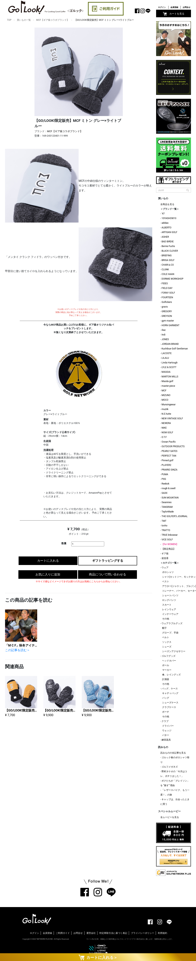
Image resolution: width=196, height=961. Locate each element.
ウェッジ (166, 730)
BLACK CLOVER (170, 251)
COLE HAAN (168, 274)
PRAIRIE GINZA (169, 469)
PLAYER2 (166, 465)
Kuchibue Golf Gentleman (175, 348)
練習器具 (166, 739)
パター (165, 735)
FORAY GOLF (168, 292)
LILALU (165, 358)
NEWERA (166, 423)
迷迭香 (165, 558)
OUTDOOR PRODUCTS (173, 446)
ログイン (162, 7)
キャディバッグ (170, 693)
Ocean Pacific (169, 441)
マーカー (166, 670)
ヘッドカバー (169, 660)
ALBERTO (166, 227)
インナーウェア (170, 614)
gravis (165, 306)
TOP (9, 20)
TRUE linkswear (170, 535)
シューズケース (170, 702)
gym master (168, 320)
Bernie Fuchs (168, 246)
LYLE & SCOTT (169, 367)
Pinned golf (167, 460)
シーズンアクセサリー (173, 651)
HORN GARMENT (170, 325)
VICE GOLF (167, 539)
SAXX (164, 493)
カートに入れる (48, 560)
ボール (165, 665)
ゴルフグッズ (168, 656)
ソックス (166, 642)
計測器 (165, 679)
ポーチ (165, 712)
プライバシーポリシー (142, 933)
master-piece (168, 386)
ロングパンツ (169, 600)
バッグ (165, 698)
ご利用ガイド (63, 933)
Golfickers (167, 302)
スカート (166, 604)
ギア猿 (165, 553)
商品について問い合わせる (107, 574)
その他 (165, 618)
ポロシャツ (168, 572)
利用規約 (162, 933)
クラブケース (169, 707)
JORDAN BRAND (170, 344)
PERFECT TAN (169, 455)
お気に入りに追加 (47, 574)
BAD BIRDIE (168, 241)
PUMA (165, 474)
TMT (164, 521)
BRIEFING (167, 255)
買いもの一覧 (24, 20)
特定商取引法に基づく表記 (113, 933)
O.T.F (164, 437)
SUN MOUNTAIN (170, 497)
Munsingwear (168, 404)
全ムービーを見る (169, 817)
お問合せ (186, 7)
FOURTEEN (167, 297)
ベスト (165, 581)
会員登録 (174, 7)
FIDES (165, 283)
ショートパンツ (170, 595)
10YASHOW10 (169, 218)
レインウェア (169, 609)
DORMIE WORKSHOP (172, 278)
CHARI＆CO (168, 264)
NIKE (164, 427)
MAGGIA (166, 372)
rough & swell (168, 488)
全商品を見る (167, 204)
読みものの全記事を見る (173, 752)
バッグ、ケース (170, 688)
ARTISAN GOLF (169, 232)
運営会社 (91, 933)
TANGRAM (167, 507)
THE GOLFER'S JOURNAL (174, 516)
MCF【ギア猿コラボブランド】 (52, 20)
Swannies (166, 502)
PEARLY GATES (169, 451)
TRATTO (166, 530)
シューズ (166, 646)
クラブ (165, 721)
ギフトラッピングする (107, 560)
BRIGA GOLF (168, 260)
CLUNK (165, 269)
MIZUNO (166, 395)
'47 (163, 213)
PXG (164, 479)
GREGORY (167, 311)
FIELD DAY (167, 288)
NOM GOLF (167, 432)
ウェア (165, 567)
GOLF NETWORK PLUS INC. (42, 939)
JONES (165, 339)
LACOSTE (167, 353)
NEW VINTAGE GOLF (172, 418)
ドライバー (168, 725)
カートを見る (173, 14)
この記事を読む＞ (17, 650)
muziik (165, 409)
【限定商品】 (168, 549)
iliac (164, 330)
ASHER (165, 237)
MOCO (165, 400)
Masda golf (167, 381)
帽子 (164, 628)
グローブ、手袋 (170, 632)
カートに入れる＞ (98, 957)
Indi (163, 334)
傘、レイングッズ (171, 674)
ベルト (165, 637)
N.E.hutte (166, 413)
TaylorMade (168, 511)
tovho (164, 525)
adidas (165, 223)
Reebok (165, 483)
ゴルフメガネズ (170, 766)
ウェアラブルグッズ (172, 623)
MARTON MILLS (170, 376)
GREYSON (167, 316)
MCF (164, 390)
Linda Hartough (169, 362)
